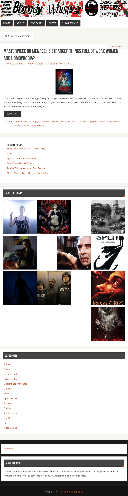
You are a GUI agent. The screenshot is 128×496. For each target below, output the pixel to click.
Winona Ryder (38, 125)
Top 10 (7, 417)
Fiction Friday (10, 378)
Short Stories (10, 413)
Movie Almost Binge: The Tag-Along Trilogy (28, 173)
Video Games (10, 427)
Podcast (8, 408)
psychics (93, 121)
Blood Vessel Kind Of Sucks (20, 163)
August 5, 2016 (35, 63)
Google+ (8, 448)
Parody (7, 403)
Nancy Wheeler (82, 121)
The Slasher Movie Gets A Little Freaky (26, 148)
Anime (7, 364)
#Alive (10, 153)
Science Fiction (104, 121)
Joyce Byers (40, 121)
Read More (12, 114)
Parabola (63, 492)
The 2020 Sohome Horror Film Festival (26, 168)
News (6, 393)
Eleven (31, 121)
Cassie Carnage (16, 63)
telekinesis (26, 125)
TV (5, 422)
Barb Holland (22, 121)
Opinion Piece (10, 398)
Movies (7, 388)
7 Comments (117, 46)
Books (7, 369)
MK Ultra (71, 121)
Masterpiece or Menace (59, 63)
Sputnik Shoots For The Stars (21, 158)
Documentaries (11, 374)
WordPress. (77, 492)
